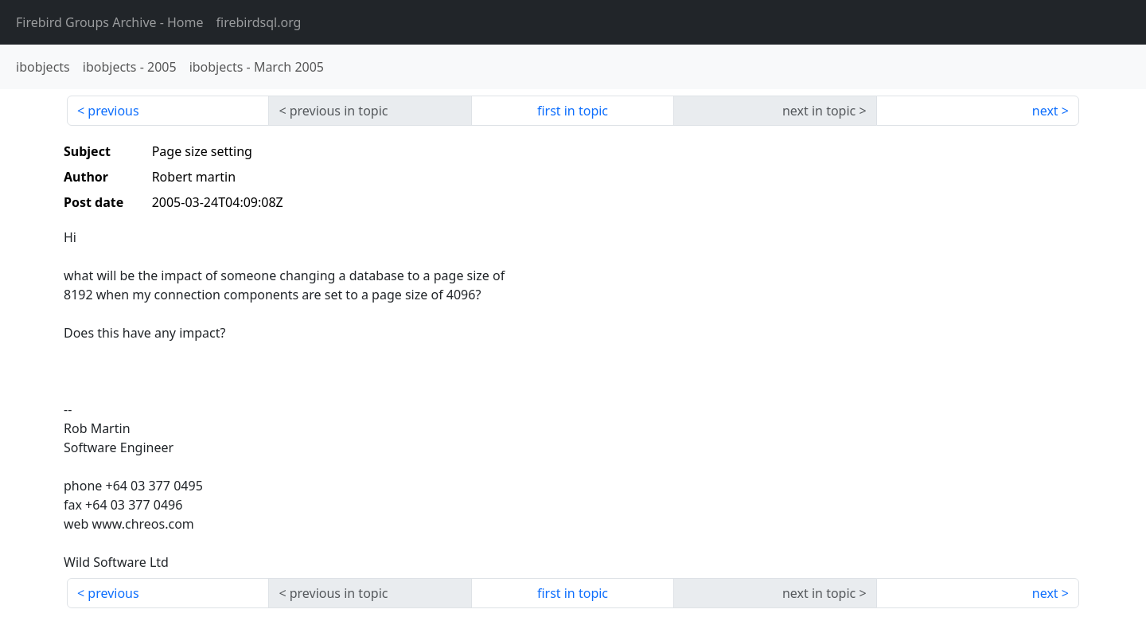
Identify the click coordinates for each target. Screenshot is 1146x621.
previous (113, 110)
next (1045, 110)
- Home (110, 22)
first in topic (572, 110)
